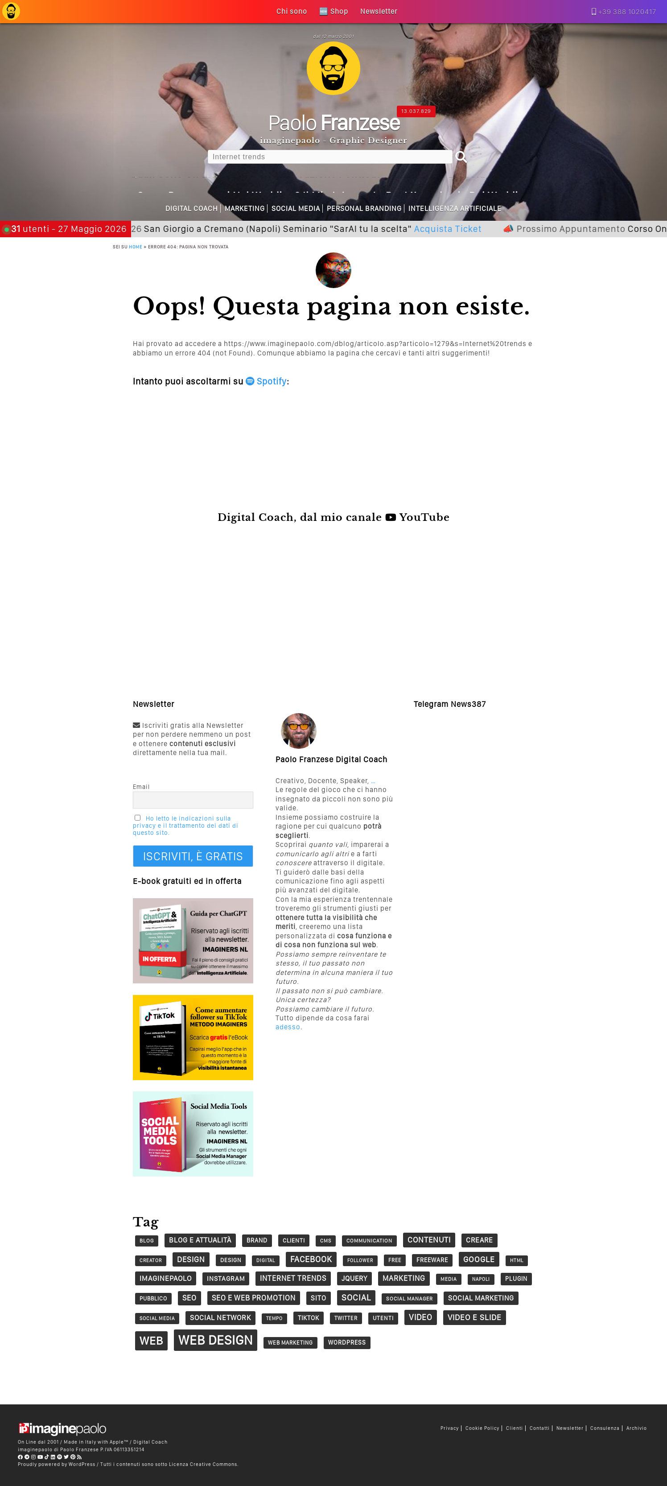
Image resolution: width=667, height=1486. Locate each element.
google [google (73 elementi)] (479, 1259)
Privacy (450, 1428)
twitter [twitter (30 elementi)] (346, 1318)
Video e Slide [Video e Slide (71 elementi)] (475, 1317)
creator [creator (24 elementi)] (151, 1260)
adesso (288, 1027)
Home (135, 246)
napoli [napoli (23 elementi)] (481, 1279)
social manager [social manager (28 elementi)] (409, 1299)
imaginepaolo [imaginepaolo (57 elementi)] (166, 1278)
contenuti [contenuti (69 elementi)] (429, 1239)
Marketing (245, 208)
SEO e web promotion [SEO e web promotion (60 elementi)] (254, 1297)
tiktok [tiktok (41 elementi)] (308, 1317)
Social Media (296, 208)
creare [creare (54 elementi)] (479, 1240)
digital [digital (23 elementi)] (265, 1260)
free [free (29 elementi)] (394, 1260)
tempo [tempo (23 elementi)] (274, 1318)
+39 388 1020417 (627, 12)
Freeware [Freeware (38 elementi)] (432, 1259)
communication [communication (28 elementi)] (369, 1241)
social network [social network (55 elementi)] (220, 1317)
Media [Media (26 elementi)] (449, 1279)
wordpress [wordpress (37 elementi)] (347, 1342)
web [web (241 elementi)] (151, 1340)
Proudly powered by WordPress (56, 1464)
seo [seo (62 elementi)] (189, 1297)
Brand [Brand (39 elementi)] (257, 1240)
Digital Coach (191, 208)
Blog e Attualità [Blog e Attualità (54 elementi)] (200, 1240)
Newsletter (570, 1428)
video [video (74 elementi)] (420, 1317)
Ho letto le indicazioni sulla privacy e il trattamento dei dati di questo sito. (186, 825)
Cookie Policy (482, 1428)
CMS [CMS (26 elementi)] (325, 1241)
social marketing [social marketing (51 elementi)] (481, 1298)
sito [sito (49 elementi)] (318, 1298)
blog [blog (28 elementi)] (147, 1241)
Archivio (636, 1428)
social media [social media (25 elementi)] (157, 1318)
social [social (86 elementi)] (356, 1297)
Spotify (266, 381)
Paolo (333, 122)
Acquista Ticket (491, 228)
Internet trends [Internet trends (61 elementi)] (293, 1278)
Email (141, 786)
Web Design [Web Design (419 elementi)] (215, 1340)
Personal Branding (364, 208)
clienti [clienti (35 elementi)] (294, 1240)
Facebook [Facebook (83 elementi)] (311, 1259)
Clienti (514, 1428)
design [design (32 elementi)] (230, 1260)
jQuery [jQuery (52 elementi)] (354, 1278)
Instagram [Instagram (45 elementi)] (226, 1279)
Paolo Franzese (79, 1449)
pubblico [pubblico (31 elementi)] (153, 1298)
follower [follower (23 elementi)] (360, 1260)
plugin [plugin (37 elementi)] (516, 1278)
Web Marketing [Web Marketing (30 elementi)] (290, 1342)
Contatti (540, 1428)
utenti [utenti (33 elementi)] (383, 1318)
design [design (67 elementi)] (191, 1259)
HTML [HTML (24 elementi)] (516, 1260)
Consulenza (605, 1428)
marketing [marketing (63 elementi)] (404, 1278)
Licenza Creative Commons (203, 1464)
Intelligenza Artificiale (455, 208)
